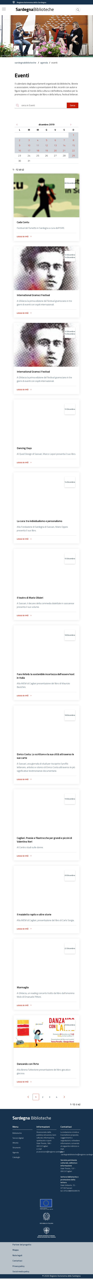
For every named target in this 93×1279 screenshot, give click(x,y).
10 (29, 145)
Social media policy (21, 1274)
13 (55, 145)
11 (37, 145)
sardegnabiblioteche (26, 62)
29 (73, 156)
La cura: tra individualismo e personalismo (41, 522)
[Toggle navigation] (4, 9)
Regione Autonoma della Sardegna (31, 2)
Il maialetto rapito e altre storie (35, 916)
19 (46, 151)
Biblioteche (17, 1135)
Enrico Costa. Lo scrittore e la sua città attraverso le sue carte (45, 758)
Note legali (17, 1257)
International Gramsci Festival (34, 296)
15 (73, 145)
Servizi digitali (18, 1140)
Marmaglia (23, 989)
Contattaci (17, 1263)
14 (64, 145)
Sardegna (35, 9)
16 (19, 151)
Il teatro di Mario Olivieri (31, 599)
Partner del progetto (22, 1247)
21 (64, 151)
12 (46, 145)
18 (37, 151)
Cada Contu (23, 222)
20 (55, 151)
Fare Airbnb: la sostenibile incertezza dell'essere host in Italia (44, 677)
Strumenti (17, 1150)
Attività (15, 1145)
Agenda (16, 1154)
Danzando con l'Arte (28, 1066)
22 (73, 151)
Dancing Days (24, 449)
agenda (44, 62)
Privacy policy (18, 1268)
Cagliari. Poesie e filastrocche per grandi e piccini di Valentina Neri (46, 842)
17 (29, 151)
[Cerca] (77, 9)
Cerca (72, 105)
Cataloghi (16, 1159)
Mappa (16, 1252)
